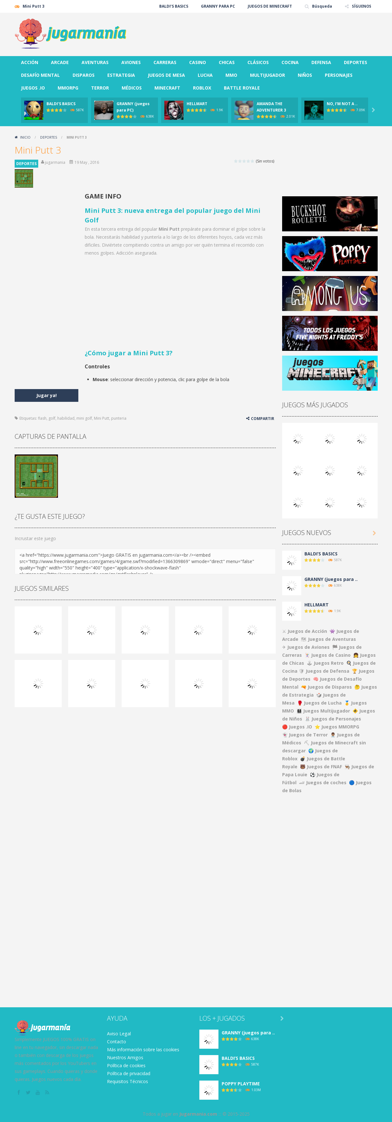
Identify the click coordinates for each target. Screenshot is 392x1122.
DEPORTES (355, 62)
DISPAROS (84, 75)
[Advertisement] (262, 32)
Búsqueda (321, 6)
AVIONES (131, 62)
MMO (231, 75)
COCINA (290, 62)
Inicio (25, 137)
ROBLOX (202, 88)
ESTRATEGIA (121, 75)
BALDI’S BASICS (173, 6)
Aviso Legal (119, 1034)
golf (51, 418)
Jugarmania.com (198, 1114)
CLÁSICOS (258, 62)
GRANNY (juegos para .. (331, 579)
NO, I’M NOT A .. (342, 103)
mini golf (84, 418)
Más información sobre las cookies (143, 1049)
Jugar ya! (46, 395)
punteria (118, 418)
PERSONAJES (339, 75)
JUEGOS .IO (33, 88)
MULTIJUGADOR (267, 75)
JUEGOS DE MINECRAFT (269, 6)
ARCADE (60, 62)
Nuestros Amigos (125, 1057)
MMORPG (68, 88)
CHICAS (227, 62)
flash (42, 418)
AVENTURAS (95, 62)
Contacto (116, 1042)
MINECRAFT (167, 88)
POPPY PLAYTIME (241, 1084)
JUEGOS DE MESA (166, 75)
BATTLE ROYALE (242, 88)
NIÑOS (305, 75)
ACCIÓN (29, 62)
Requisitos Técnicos (127, 1081)
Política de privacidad (128, 1073)
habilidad (66, 418)
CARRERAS (164, 62)
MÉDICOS (132, 88)
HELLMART (197, 103)
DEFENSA (321, 62)
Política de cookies (126, 1065)
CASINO (197, 62)
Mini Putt (101, 418)
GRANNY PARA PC (217, 6)
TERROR (100, 88)
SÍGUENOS (361, 6)
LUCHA (205, 75)
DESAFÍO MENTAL (40, 75)
